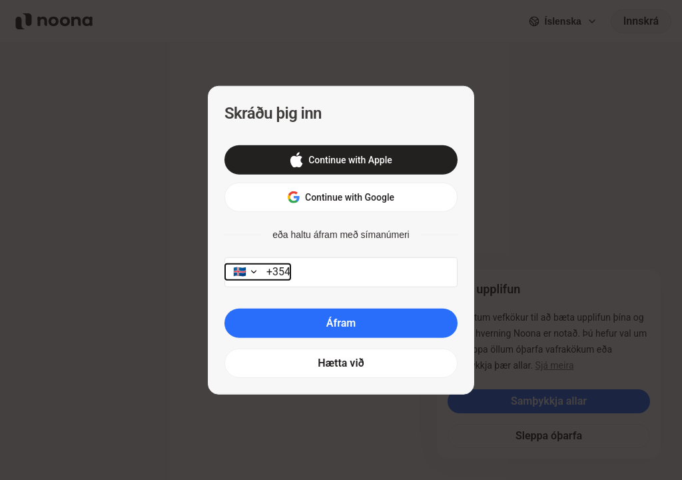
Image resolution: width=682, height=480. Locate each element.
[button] (341, 160)
